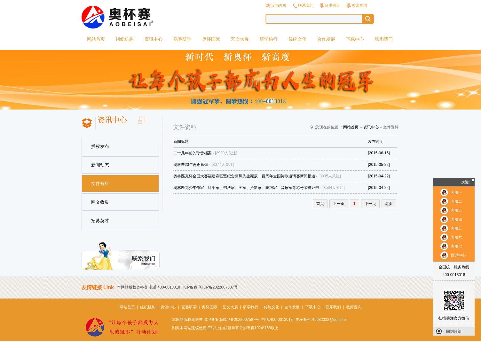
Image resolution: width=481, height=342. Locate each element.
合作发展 (326, 39)
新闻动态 (100, 164)
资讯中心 (153, 39)
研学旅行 (269, 39)
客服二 (456, 201)
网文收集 (100, 202)
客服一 (456, 192)
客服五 (456, 228)
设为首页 (279, 5)
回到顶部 (453, 331)
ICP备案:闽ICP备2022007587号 (210, 287)
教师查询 (359, 5)
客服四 (456, 219)
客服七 (456, 246)
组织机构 (125, 39)
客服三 (456, 210)
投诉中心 (458, 255)
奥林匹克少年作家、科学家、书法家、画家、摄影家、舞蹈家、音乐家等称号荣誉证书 (246, 187)
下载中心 (355, 39)
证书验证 (332, 5)
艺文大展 (240, 39)
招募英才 (100, 220)
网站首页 (96, 39)
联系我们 (305, 5)
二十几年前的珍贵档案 (192, 153)
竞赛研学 (182, 39)
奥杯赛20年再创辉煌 (190, 164)
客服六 (456, 237)
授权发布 (100, 146)
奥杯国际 (211, 39)
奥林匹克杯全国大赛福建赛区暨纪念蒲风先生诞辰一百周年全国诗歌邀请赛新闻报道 (244, 176)
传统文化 (297, 39)
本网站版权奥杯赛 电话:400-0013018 (148, 287)
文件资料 (100, 183)
